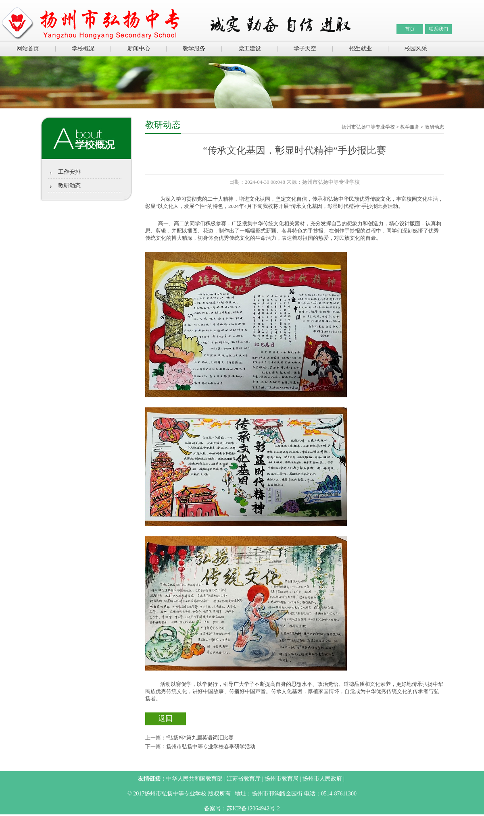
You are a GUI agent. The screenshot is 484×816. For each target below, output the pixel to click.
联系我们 (438, 29)
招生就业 (360, 49)
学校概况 (83, 49)
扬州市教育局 (281, 779)
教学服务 (194, 49)
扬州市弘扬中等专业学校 (368, 127)
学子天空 (305, 49)
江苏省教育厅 (244, 779)
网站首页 (28, 49)
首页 (410, 29)
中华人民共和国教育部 (194, 779)
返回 (165, 718)
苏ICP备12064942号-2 (253, 809)
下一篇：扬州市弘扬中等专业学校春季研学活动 (200, 746)
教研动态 (69, 186)
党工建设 (249, 49)
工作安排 (69, 172)
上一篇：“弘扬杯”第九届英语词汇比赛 (189, 738)
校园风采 (416, 49)
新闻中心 (138, 49)
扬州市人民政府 (322, 779)
